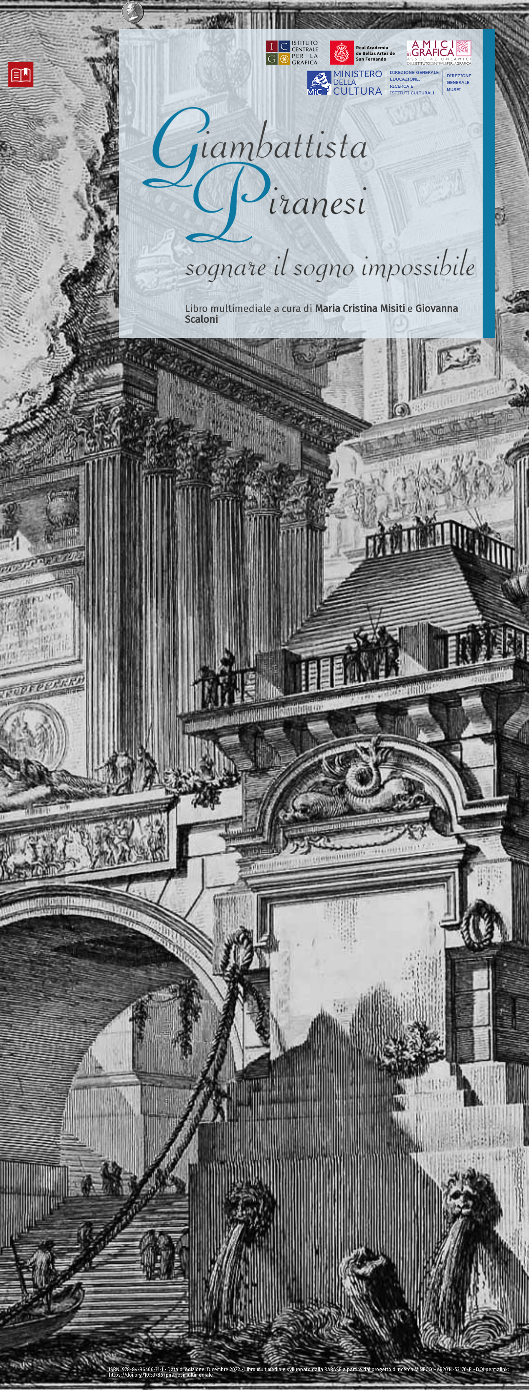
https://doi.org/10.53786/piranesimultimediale (161, 1375)
